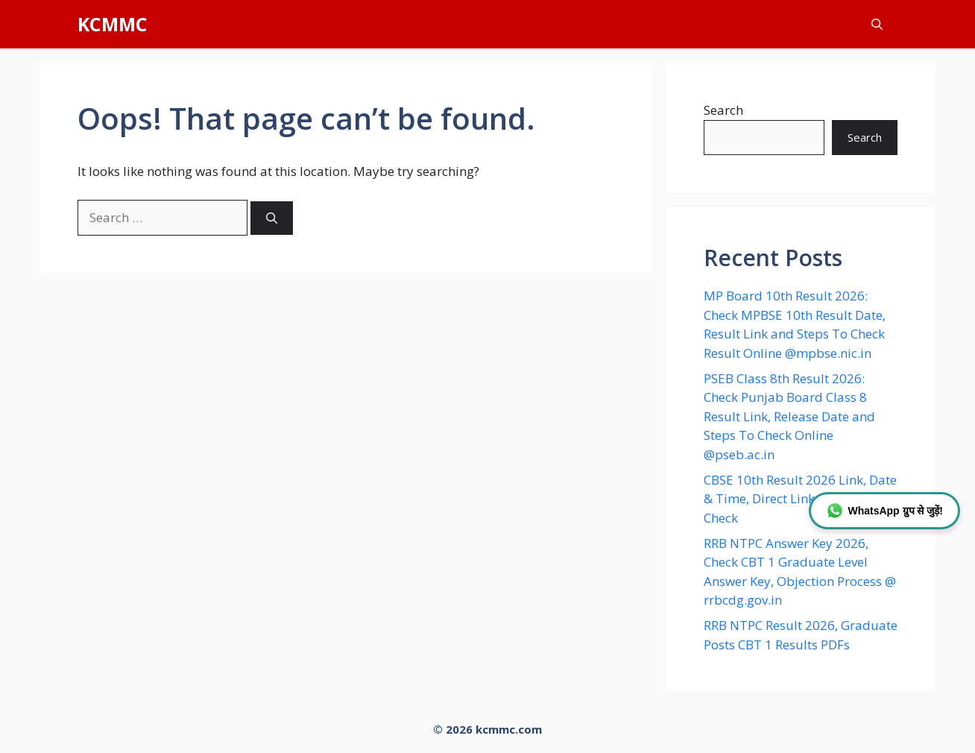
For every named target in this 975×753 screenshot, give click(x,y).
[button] (876, 24)
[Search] (271, 218)
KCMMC (113, 24)
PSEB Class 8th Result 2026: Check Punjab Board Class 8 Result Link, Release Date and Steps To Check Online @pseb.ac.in (789, 416)
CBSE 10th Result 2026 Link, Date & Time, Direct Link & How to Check (800, 498)
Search (723, 110)
